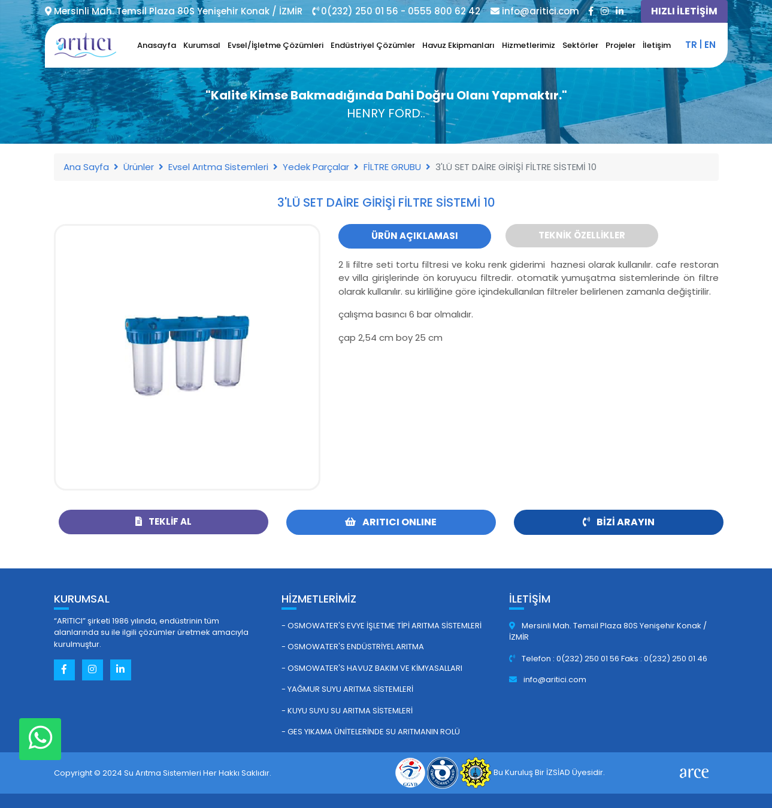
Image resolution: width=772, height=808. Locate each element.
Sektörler (580, 45)
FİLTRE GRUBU (392, 167)
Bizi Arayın (619, 522)
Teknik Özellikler (581, 235)
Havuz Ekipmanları (458, 45)
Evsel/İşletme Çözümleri (275, 45)
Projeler (620, 45)
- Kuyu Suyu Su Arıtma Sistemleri (347, 710)
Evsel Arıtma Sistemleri (218, 167)
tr (691, 44)
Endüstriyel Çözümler (373, 45)
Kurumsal (201, 45)
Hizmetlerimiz (528, 45)
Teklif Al (163, 521)
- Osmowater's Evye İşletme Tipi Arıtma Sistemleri (381, 625)
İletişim (657, 45)
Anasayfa (156, 45)
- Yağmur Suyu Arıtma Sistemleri (347, 689)
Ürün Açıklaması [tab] (414, 235)
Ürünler (138, 167)
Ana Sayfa (86, 167)
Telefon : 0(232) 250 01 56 (565, 658)
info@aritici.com (547, 679)
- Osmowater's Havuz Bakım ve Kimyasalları (371, 668)
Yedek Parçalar (316, 167)
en (710, 44)
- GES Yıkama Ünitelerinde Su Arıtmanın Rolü (370, 731)
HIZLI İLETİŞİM (684, 11)
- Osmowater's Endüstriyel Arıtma (352, 646)
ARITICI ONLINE (391, 522)
